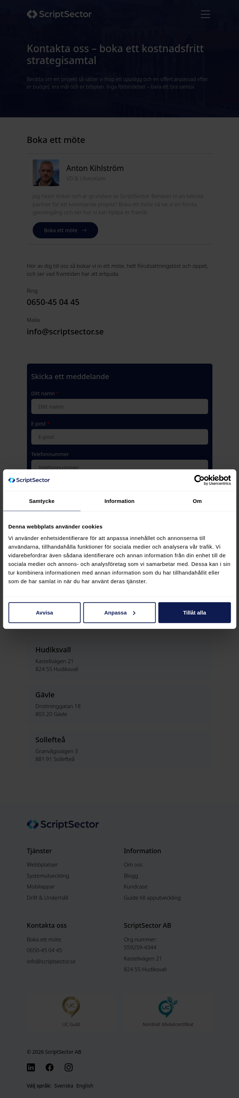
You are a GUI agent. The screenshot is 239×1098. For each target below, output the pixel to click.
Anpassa (119, 612)
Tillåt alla (194, 612)
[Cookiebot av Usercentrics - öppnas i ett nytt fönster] (199, 480)
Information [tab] (120, 501)
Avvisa (44, 612)
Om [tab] (197, 501)
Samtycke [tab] (42, 501)
